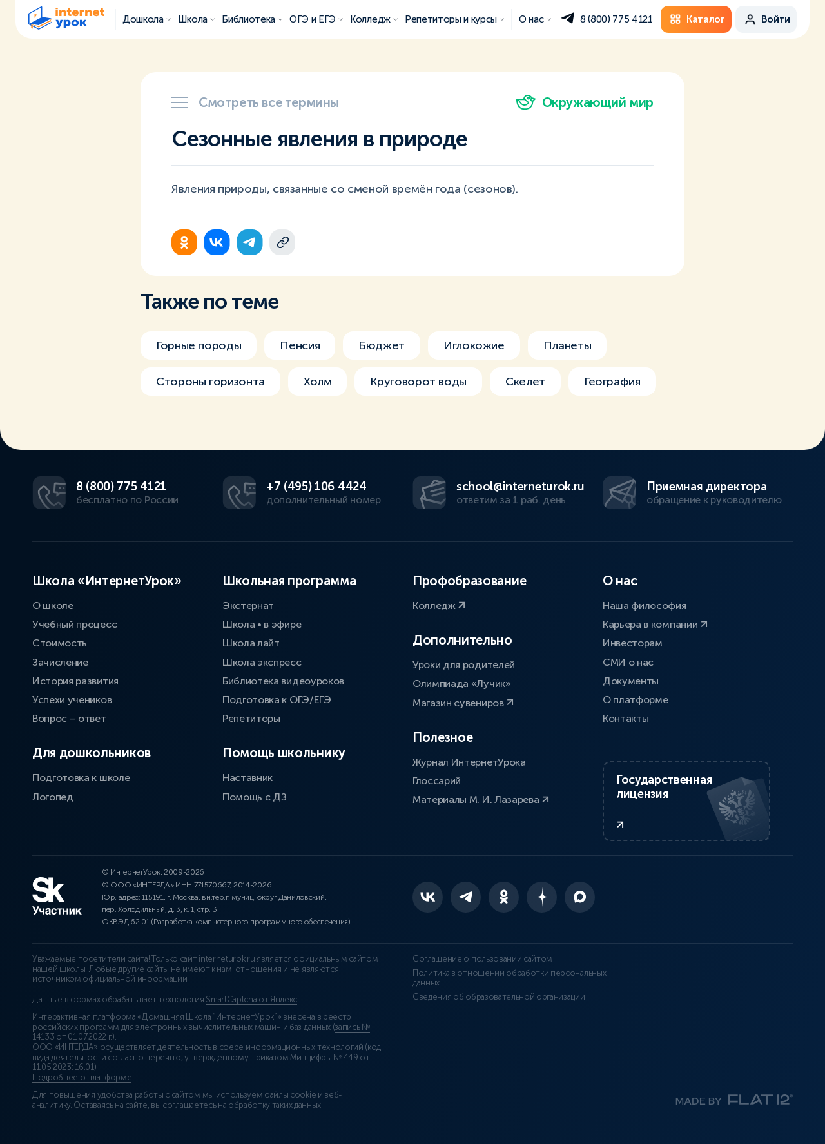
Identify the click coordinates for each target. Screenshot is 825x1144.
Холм (318, 381)
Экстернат (248, 605)
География (612, 381)
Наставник (247, 777)
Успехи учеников (72, 699)
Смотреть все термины (255, 102)
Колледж (438, 605)
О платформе (635, 699)
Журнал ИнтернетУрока (469, 762)
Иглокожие (474, 345)
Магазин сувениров (463, 702)
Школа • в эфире (261, 624)
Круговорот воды (418, 381)
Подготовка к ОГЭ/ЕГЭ (276, 699)
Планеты (567, 345)
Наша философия (644, 605)
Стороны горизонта (210, 381)
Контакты (625, 718)
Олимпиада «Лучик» (461, 683)
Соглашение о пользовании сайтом (482, 959)
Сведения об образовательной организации (498, 997)
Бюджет (381, 345)
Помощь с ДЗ (254, 796)
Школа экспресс (262, 662)
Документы (631, 680)
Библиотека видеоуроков (283, 680)
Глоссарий (436, 780)
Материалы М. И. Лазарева (480, 799)
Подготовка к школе (81, 777)
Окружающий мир (585, 102)
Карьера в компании (655, 624)
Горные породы (198, 345)
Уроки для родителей (463, 664)
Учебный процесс (74, 624)
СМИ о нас (628, 662)
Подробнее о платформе (81, 1077)
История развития (75, 680)
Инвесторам (633, 642)
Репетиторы (251, 718)
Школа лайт (251, 642)
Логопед (52, 796)
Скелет (525, 381)
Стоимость (59, 642)
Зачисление (60, 662)
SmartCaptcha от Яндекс (251, 999)
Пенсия (300, 345)
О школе (52, 605)
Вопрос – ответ (69, 718)
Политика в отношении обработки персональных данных (509, 978)
